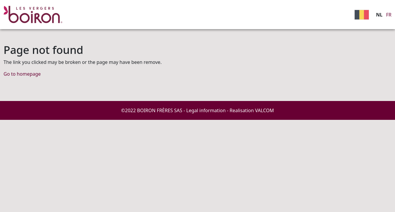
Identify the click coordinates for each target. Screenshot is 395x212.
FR (388, 14)
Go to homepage (22, 74)
